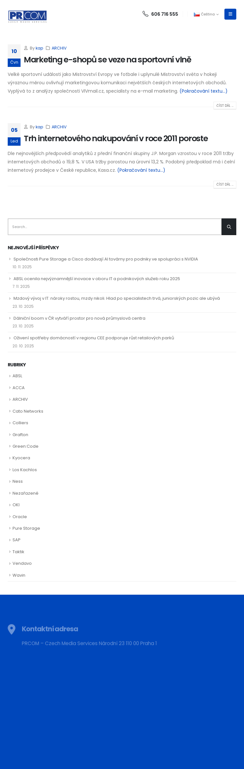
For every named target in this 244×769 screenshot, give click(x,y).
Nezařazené (26, 493)
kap (39, 48)
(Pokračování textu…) (203, 91)
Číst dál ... (224, 105)
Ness (18, 481)
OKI (16, 505)
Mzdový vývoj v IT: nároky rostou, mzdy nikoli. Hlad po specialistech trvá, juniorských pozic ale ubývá (116, 298)
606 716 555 (160, 14)
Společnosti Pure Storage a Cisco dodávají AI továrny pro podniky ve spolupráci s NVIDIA (105, 259)
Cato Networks (28, 411)
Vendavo (22, 563)
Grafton (20, 435)
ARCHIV (59, 48)
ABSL (17, 376)
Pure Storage (26, 528)
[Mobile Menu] (230, 14)
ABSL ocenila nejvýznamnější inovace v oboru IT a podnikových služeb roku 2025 (96, 279)
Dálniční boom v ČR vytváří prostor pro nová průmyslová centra (79, 318)
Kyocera (21, 458)
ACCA (19, 388)
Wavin (19, 575)
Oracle (20, 517)
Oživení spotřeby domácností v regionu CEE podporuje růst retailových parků (93, 338)
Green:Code (26, 446)
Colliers (20, 423)
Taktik (18, 552)
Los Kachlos (25, 470)
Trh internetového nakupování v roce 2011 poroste (116, 138)
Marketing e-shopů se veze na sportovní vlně (107, 59)
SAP (17, 540)
